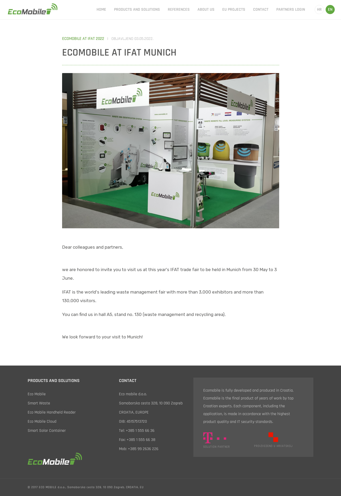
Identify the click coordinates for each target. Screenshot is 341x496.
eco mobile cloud (42, 421)
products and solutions (137, 9)
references (179, 9)
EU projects (233, 9)
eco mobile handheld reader (52, 412)
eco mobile (37, 394)
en (330, 9)
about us (206, 9)
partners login (290, 9)
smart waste (39, 403)
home (101, 9)
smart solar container (47, 430)
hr (319, 9)
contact (260, 9)
